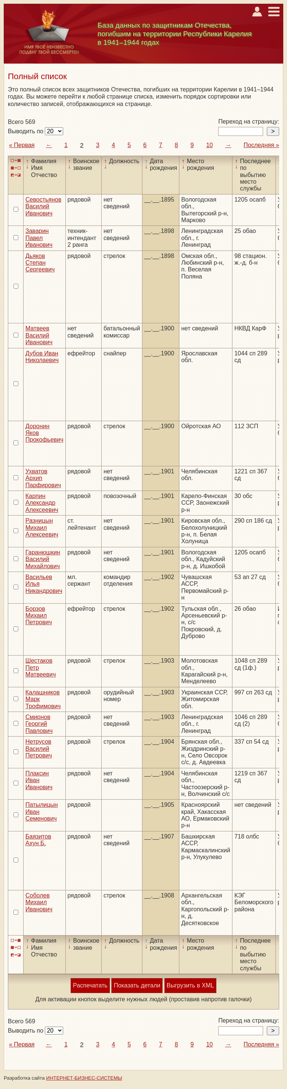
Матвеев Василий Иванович (38, 335)
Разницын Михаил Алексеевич (41, 527)
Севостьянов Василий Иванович (43, 206)
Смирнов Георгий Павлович (39, 724)
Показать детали (137, 985)
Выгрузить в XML (190, 985)
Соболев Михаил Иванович (38, 902)
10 (209, 145)
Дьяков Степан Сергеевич (40, 263)
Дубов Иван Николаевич (42, 356)
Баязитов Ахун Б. (38, 839)
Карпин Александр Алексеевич (41, 503)
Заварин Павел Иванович (38, 238)
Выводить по (26, 131)
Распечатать (90, 985)
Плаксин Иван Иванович (38, 780)
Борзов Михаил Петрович (38, 616)
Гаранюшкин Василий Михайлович (42, 559)
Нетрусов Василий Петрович (38, 748)
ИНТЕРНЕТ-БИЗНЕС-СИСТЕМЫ (84, 1078)
